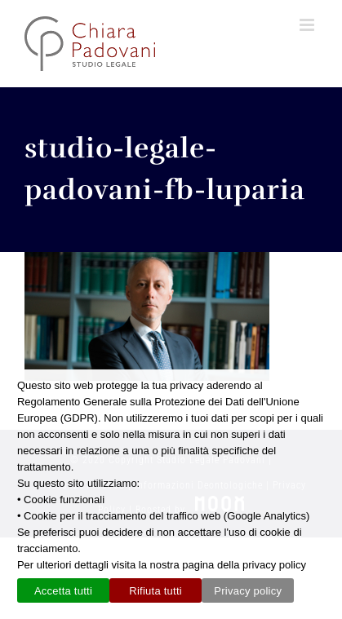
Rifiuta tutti (155, 591)
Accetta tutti (63, 591)
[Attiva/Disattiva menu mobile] (309, 24)
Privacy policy (248, 591)
